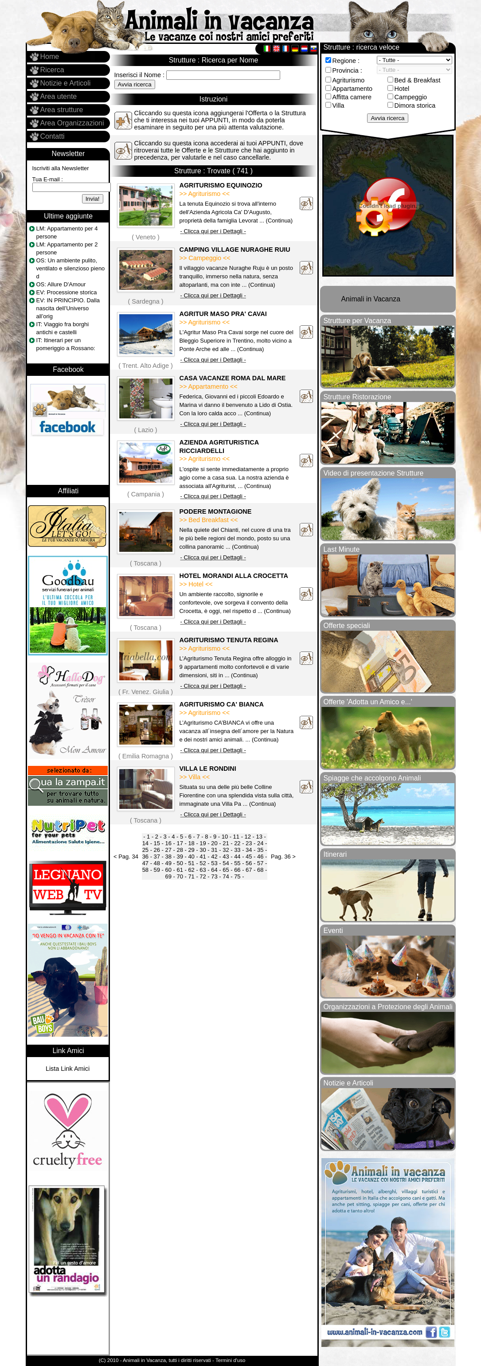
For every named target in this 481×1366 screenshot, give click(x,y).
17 (179, 843)
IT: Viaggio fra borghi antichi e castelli (62, 328)
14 (145, 843)
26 (157, 850)
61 (179, 869)
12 (248, 836)
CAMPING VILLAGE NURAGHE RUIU (235, 249)
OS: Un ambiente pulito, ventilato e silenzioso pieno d (70, 268)
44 (237, 856)
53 (214, 863)
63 (202, 869)
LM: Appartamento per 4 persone (67, 232)
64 (214, 869)
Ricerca (52, 70)
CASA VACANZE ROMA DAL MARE (233, 378)
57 (260, 863)
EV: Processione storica (66, 292)
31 (214, 850)
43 (226, 856)
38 (168, 856)
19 (202, 843)
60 (168, 869)
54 (226, 863)
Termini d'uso (230, 1360)
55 (237, 863)
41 (202, 856)
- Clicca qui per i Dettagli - (213, 231)
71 (191, 876)
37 (157, 856)
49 (168, 863)
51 (191, 863)
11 (236, 836)
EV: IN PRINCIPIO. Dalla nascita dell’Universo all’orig (68, 308)
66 (237, 869)
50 (179, 863)
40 (191, 856)
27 (168, 850)
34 (249, 850)
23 (249, 843)
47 (145, 863)
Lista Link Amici (68, 1068)
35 (260, 850)
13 (259, 836)
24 (260, 843)
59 (157, 869)
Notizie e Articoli (65, 83)
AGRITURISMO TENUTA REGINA (229, 640)
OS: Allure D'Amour (61, 284)
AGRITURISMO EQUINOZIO (221, 185)
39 (179, 856)
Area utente (58, 96)
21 (226, 843)
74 (226, 876)
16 (168, 843)
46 (260, 856)
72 (202, 876)
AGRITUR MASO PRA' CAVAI (223, 313)
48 (157, 863)
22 (237, 843)
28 (179, 850)
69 (168, 876)
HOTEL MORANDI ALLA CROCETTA (234, 575)
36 (145, 856)
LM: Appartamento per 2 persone (67, 248)
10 (225, 836)
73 (214, 876)
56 (249, 863)
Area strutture (61, 109)
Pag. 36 (281, 856)
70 (179, 876)
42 (214, 856)
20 (214, 843)
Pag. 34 (128, 856)
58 (145, 869)
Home (49, 56)
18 (191, 843)
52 (202, 863)
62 (191, 869)
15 (157, 843)
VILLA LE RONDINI (208, 768)
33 (237, 850)
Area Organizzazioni (72, 123)
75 (237, 876)
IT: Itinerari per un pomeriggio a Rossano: (65, 344)
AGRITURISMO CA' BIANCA (222, 704)
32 (226, 850)
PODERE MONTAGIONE (216, 511)
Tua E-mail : (47, 179)
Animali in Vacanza (370, 299)
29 (191, 850)
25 (145, 850)
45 (249, 856)
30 (202, 850)
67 (249, 869)
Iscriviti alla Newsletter (60, 168)
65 (226, 869)
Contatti (52, 136)
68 (260, 869)
